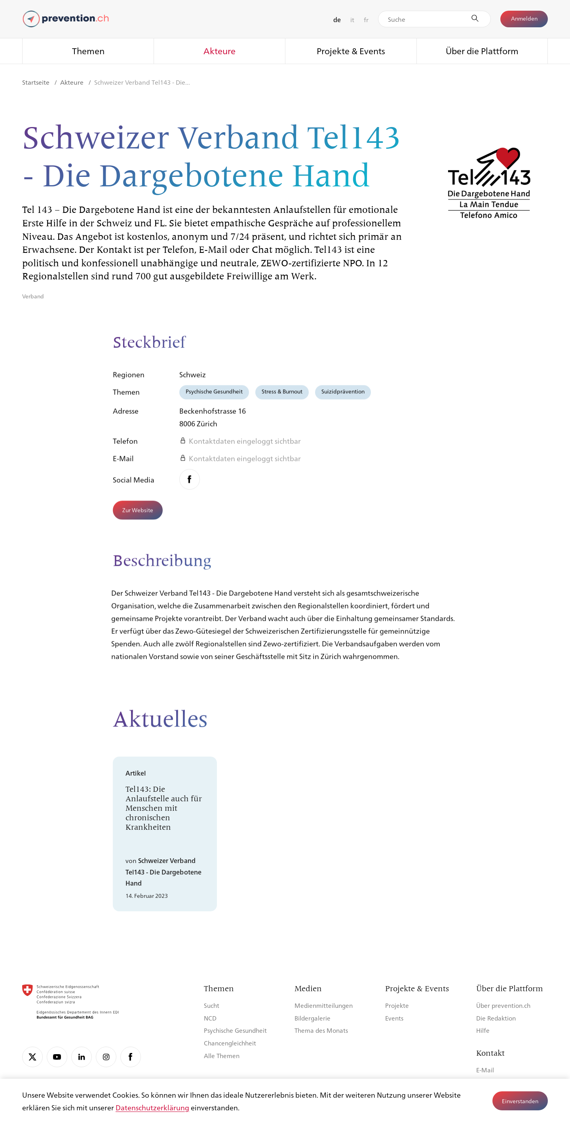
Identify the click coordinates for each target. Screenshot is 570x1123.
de (337, 19)
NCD (210, 1018)
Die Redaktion (496, 1018)
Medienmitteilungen (323, 1005)
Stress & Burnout (282, 397)
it (352, 19)
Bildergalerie (312, 1018)
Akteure (219, 50)
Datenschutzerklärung (152, 1107)
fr (366, 19)
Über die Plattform (482, 50)
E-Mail (485, 1070)
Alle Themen (221, 1055)
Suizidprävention (343, 397)
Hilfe (483, 1030)
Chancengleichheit (230, 1043)
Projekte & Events (351, 50)
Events (394, 1018)
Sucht (211, 1005)
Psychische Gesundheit (214, 397)
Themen (88, 50)
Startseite (36, 82)
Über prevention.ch (503, 1005)
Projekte (397, 1005)
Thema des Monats (321, 1030)
